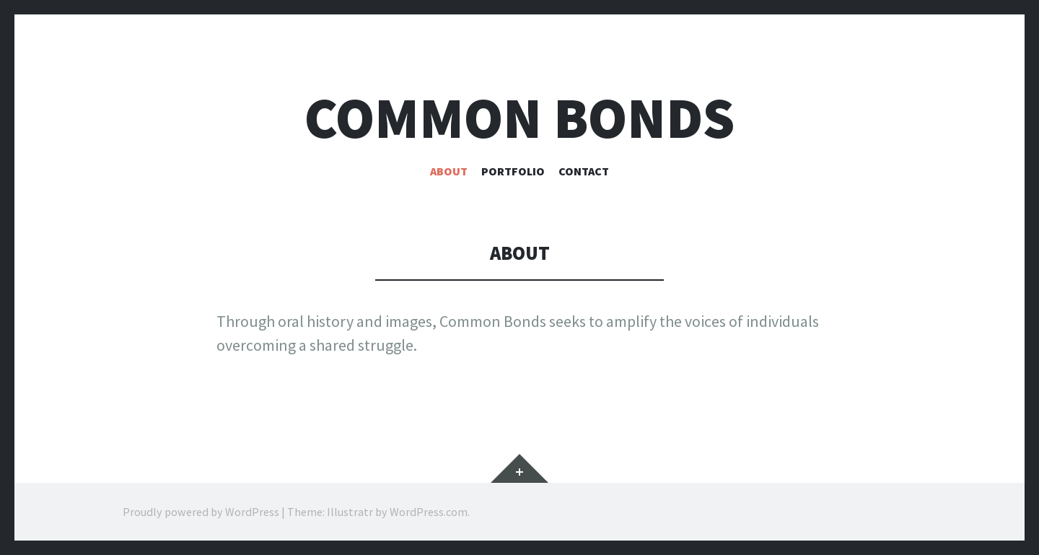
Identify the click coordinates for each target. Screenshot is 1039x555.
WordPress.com (429, 511)
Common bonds (519, 118)
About (449, 171)
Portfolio (513, 171)
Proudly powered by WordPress (201, 511)
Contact (583, 171)
